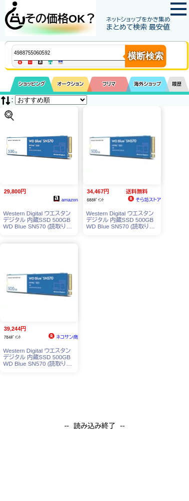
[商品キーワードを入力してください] (78, 52)
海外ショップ (147, 84)
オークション (70, 84)
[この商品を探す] (9, 115)
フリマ (109, 84)
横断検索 (146, 56)
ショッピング (31, 84)
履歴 (177, 84)
